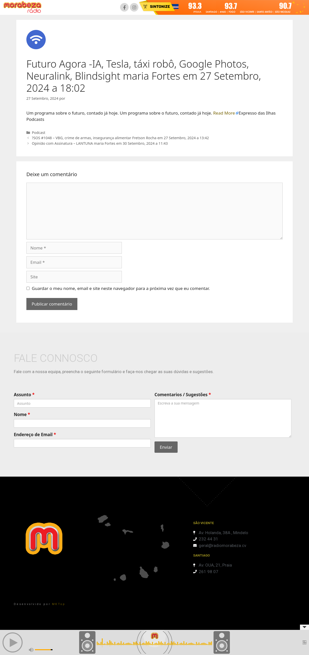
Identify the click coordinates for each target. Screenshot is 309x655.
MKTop (59, 604)
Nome (22, 414)
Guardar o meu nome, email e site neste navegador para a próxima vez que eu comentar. (121, 288)
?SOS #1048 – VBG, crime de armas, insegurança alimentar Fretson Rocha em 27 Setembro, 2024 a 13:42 (120, 137)
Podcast (38, 132)
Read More (224, 113)
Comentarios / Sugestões (182, 394)
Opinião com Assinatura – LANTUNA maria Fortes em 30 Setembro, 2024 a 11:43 (100, 143)
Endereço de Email (35, 434)
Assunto (24, 394)
